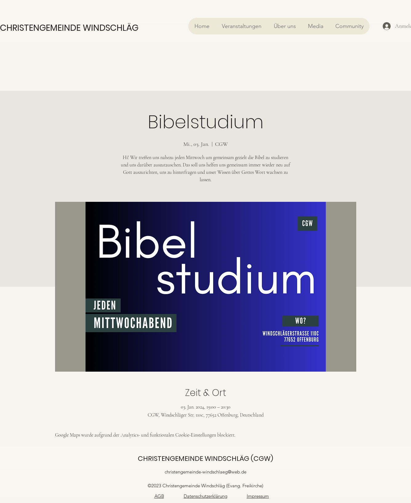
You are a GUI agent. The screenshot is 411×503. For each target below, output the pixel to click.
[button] (241, 26)
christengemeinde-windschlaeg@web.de (205, 472)
